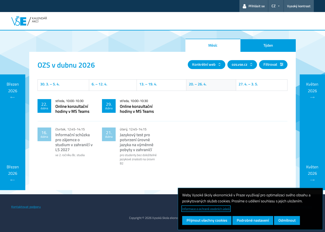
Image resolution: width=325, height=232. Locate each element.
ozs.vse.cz (240, 64)
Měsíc (212, 45)
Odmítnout (287, 220)
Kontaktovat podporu (26, 206)
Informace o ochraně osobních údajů (206, 208)
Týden (268, 45)
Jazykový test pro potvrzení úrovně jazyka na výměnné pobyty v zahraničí (136, 142)
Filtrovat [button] (273, 64)
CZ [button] (274, 6)
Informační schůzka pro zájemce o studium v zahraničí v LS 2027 (74, 142)
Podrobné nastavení (253, 220)
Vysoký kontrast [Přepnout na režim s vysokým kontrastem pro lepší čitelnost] (298, 6)
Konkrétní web (204, 64)
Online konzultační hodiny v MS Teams (72, 108)
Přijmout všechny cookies (207, 220)
